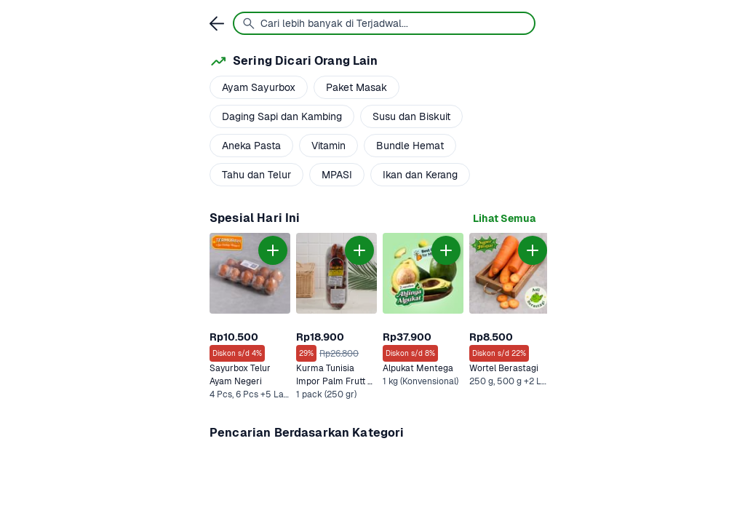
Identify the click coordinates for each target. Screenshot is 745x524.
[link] (504, 218)
